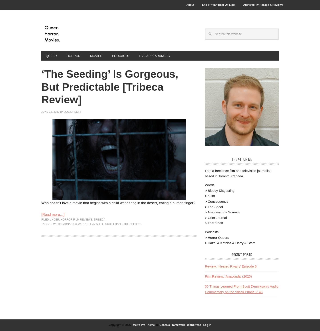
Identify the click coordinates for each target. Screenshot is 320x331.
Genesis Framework (172, 325)
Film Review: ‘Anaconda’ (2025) (228, 276)
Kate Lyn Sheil (93, 224)
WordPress (194, 325)
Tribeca (99, 219)
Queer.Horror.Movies (71, 34)
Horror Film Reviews (76, 219)
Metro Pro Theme (144, 325)
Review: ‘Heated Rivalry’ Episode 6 (231, 266)
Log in (207, 325)
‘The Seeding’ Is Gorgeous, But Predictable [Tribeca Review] (109, 87)
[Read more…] (52, 215)
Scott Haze (113, 224)
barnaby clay (71, 224)
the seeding (133, 224)
